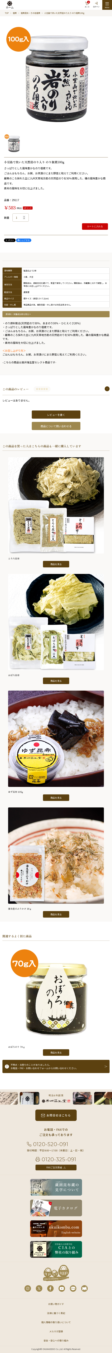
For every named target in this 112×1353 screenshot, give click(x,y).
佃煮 (15, 13)
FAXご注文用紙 (54, 1167)
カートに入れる (95, 226)
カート (87, 4)
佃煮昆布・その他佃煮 (30, 13)
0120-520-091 (50, 1144)
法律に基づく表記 (56, 1313)
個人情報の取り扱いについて (56, 1322)
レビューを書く (56, 415)
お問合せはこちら (59, 1115)
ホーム (10, 7)
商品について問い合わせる (56, 426)
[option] (56, 76)
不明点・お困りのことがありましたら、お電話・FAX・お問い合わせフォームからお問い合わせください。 (44, 1066)
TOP (7, 13)
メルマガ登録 (56, 1331)
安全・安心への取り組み (56, 1340)
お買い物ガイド (56, 1304)
